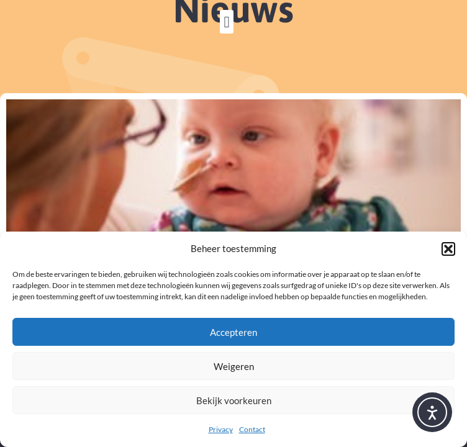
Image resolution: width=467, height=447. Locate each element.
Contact (252, 429)
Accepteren (233, 332)
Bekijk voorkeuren (233, 400)
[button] (448, 249)
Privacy (221, 429)
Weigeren (234, 366)
